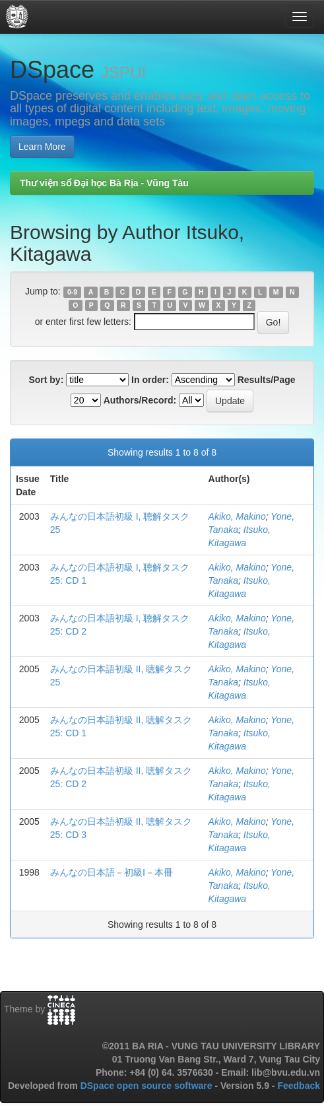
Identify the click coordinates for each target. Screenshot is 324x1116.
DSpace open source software (148, 1085)
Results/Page (267, 379)
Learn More (42, 146)
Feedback (298, 1085)
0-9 (72, 292)
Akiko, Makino (237, 516)
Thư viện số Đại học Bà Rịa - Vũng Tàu (104, 183)
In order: (150, 379)
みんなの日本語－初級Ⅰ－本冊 (111, 872)
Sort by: (45, 379)
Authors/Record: (140, 400)
